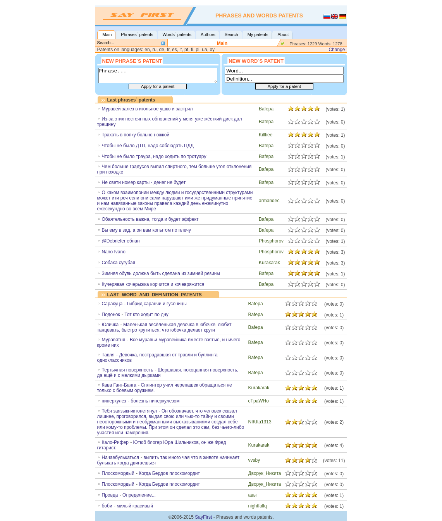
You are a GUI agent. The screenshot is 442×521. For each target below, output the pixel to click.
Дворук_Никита (264, 473)
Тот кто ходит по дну (146, 314)
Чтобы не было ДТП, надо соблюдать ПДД (148, 145)
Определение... (139, 495)
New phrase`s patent (132, 60)
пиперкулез (114, 401)
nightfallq (257, 506)
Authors (208, 34)
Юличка (110, 324)
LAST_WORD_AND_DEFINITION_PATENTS (154, 294)
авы (252, 495)
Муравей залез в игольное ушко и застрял (147, 109)
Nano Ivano (114, 251)
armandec (269, 200)
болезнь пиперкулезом (155, 401)
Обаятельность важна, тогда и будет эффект (150, 219)
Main (107, 34)
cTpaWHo (258, 401)
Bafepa (266, 109)
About (283, 34)
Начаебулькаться (120, 457)
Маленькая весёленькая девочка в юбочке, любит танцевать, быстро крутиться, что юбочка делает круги (164, 327)
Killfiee (265, 135)
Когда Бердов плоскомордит (169, 473)
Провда (110, 495)
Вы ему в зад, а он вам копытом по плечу (146, 230)
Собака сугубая (118, 262)
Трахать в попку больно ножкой (136, 135)
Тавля (108, 355)
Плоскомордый (118, 484)
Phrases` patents (137, 34)
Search (231, 34)
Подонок (111, 314)
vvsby (254, 460)
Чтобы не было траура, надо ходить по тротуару (154, 156)
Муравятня (114, 339)
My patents (258, 34)
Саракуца (112, 303)
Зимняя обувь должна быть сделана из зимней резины (161, 273)
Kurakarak (269, 262)
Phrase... (157, 75)
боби (107, 506)
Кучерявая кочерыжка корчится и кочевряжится (153, 284)
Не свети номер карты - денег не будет (144, 182)
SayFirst (203, 517)
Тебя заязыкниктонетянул (129, 411)
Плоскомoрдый (118, 473)
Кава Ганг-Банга (119, 385)
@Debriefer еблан (121, 241)
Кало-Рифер (115, 442)
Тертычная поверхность (127, 370)
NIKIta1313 (260, 422)
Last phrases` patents (131, 100)
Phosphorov (271, 241)
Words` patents (177, 34)
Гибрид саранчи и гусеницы (157, 303)
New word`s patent (256, 60)
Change (336, 49)
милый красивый (135, 506)
